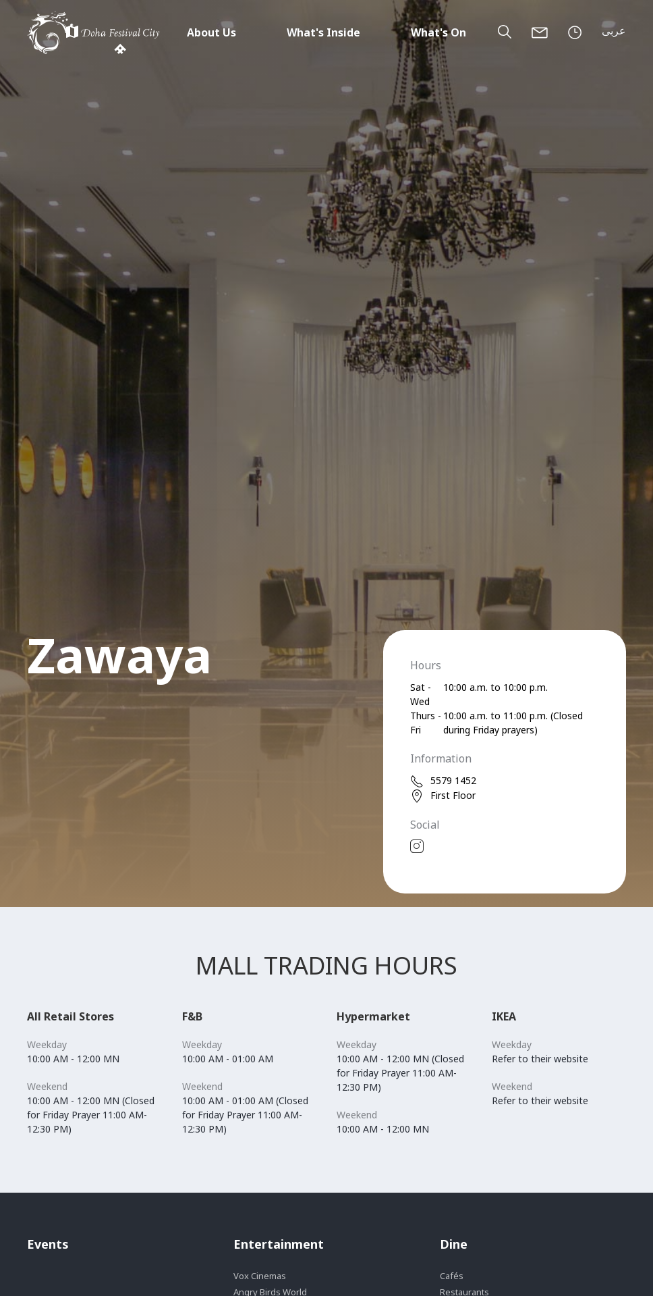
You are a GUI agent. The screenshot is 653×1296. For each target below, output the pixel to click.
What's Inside (323, 32)
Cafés (451, 1276)
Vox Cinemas (259, 1276)
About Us (211, 32)
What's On (438, 32)
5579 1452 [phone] (443, 781)
